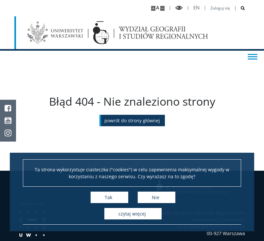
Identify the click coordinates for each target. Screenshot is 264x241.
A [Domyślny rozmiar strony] (157, 7)
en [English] (196, 7)
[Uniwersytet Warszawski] (55, 32)
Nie (155, 197)
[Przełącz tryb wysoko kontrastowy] (178, 8)
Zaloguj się (220, 8)
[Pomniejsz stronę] (162, 8)
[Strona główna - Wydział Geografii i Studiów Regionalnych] (101, 32)
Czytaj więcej (132, 214)
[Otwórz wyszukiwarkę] (240, 8)
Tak (108, 197)
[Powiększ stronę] (153, 8)
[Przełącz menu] (252, 56)
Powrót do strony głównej (132, 120)
